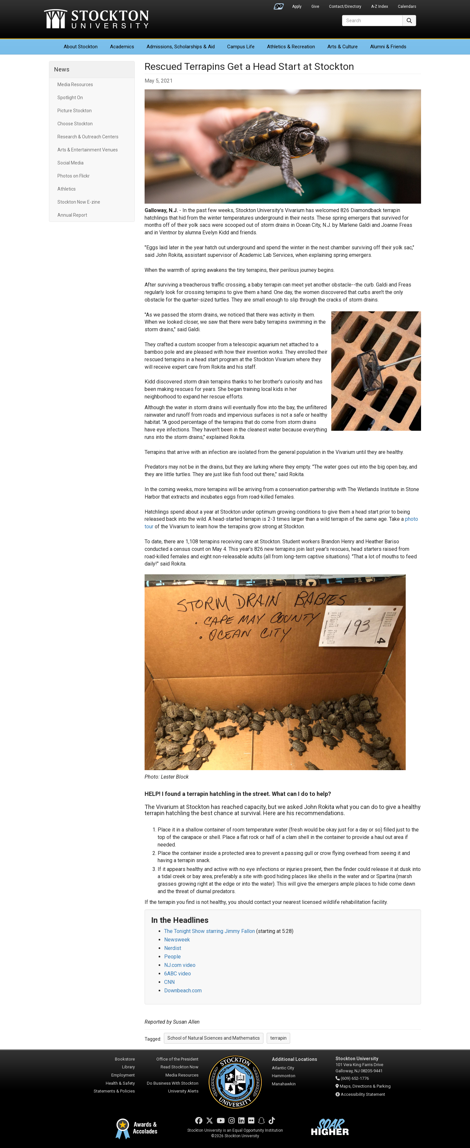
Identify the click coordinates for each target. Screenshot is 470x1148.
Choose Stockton (75, 123)
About (81, 47)
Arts (342, 47)
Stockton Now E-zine (78, 202)
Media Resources (75, 84)
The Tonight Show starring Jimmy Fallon (209, 931)
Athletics (291, 47)
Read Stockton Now (179, 1066)
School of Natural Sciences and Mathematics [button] (213, 1038)
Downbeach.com (183, 990)
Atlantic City (283, 1067)
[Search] (372, 20)
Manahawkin (284, 1083)
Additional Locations (294, 1059)
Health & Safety (120, 1083)
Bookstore (125, 1059)
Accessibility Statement (363, 1094)
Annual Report (72, 215)
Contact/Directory (345, 6)
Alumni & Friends (388, 47)
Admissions (181, 47)
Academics (122, 47)
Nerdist (172, 948)
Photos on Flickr (73, 175)
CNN (169, 982)
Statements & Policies (114, 1091)
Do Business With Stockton (172, 1083)
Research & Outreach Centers (87, 136)
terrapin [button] (278, 1038)
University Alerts (183, 1091)
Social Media (70, 162)
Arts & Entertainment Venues (87, 149)
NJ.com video (180, 965)
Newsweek (177, 940)
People (172, 957)
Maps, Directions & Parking (365, 1086)
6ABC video (177, 973)
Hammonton (283, 1075)
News (62, 69)
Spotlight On (70, 97)
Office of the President (177, 1059)
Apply (297, 6)
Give (315, 6)
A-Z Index (379, 6)
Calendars (407, 6)
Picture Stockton (74, 110)
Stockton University (96, 19)
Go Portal (279, 5)
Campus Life (241, 47)
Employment (123, 1075)
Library (128, 1066)
